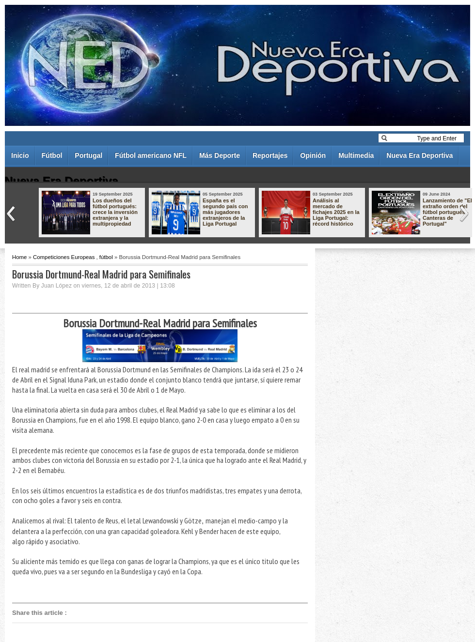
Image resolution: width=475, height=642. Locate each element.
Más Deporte (219, 155)
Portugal (88, 155)
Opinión (313, 155)
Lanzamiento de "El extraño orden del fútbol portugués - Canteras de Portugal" (447, 212)
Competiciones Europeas (64, 257)
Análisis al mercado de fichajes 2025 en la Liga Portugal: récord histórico (336, 212)
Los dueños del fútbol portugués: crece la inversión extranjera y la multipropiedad (115, 212)
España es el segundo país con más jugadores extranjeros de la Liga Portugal (225, 212)
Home (19, 257)
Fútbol (52, 155)
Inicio (20, 155)
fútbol (106, 257)
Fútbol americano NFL (151, 155)
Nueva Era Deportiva (419, 155)
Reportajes (270, 155)
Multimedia (356, 155)
